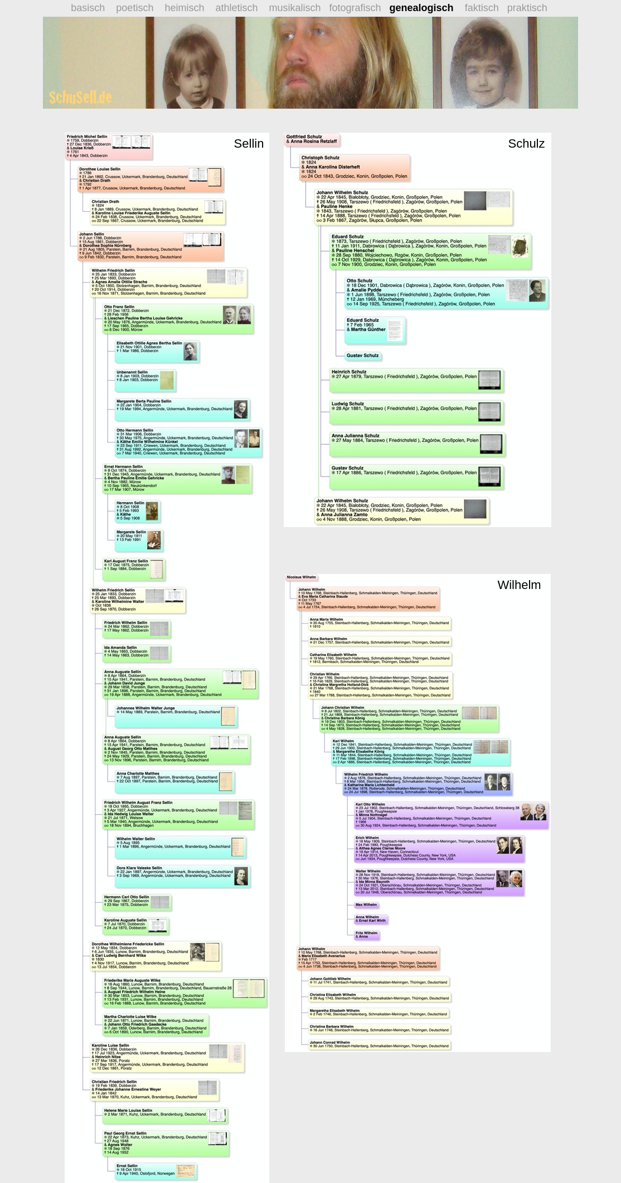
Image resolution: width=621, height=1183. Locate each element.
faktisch (484, 7)
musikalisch (294, 7)
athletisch (236, 7)
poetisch (134, 7)
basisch (89, 7)
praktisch (528, 7)
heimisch (181, 7)
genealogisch (422, 7)
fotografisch (359, 7)
